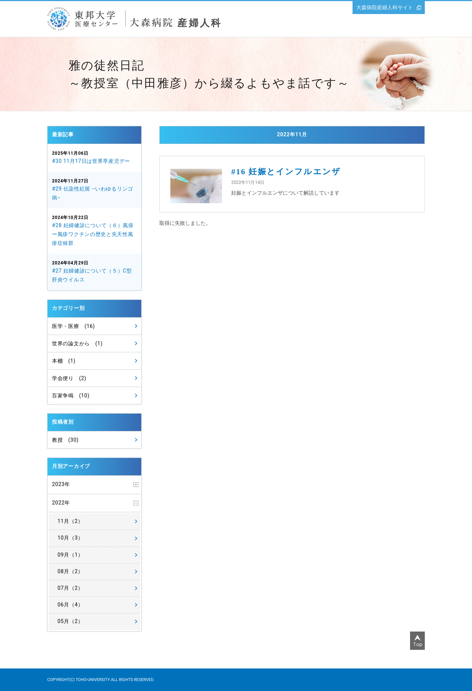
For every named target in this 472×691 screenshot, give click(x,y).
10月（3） (70, 538)
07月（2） (70, 588)
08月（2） (70, 571)
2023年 (61, 484)
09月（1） (70, 555)
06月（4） (70, 605)
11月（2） (70, 521)
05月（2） (70, 621)
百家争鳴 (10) (71, 395)
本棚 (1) (64, 361)
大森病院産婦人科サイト (384, 7)
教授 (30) (65, 440)
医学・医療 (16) (73, 326)
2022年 (61, 503)
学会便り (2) (69, 378)
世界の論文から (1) (77, 343)
